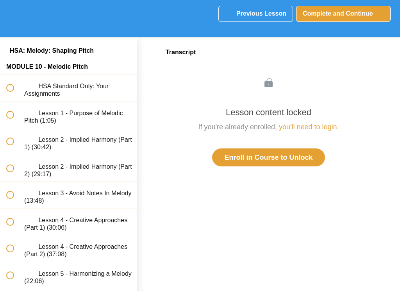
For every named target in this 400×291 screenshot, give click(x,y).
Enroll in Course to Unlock (268, 157)
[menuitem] (68, 18)
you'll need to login (308, 127)
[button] (14, 18)
